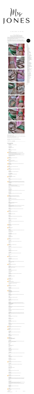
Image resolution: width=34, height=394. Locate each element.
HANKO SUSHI (28, 67)
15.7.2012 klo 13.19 (10, 321)
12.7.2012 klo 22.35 (10, 187)
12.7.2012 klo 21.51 (10, 161)
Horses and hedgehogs (29, 72)
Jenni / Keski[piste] (10, 173)
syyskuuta (28, 49)
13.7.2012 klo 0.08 (10, 209)
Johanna (9, 278)
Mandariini (9, 381)
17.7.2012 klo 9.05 (10, 354)
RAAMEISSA (28, 61)
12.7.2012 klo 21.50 (10, 158)
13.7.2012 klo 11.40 (10, 225)
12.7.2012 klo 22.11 (10, 179)
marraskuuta (28, 48)
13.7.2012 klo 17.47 (10, 259)
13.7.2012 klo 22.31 (10, 283)
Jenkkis (9, 210)
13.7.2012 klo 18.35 (10, 262)
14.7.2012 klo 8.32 (10, 292)
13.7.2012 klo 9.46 (10, 222)
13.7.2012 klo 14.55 (10, 254)
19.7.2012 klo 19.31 (10, 373)
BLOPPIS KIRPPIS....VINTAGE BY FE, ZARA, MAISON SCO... (29, 57)
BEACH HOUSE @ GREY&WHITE (29, 58)
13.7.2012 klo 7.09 (10, 214)
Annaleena (9, 358)
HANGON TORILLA (28, 68)
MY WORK (20, 31)
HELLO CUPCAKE (28, 74)
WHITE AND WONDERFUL (29, 52)
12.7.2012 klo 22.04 (10, 169)
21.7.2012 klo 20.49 (10, 389)
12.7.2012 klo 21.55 (10, 164)
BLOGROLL (22, 31)
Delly (7, 39)
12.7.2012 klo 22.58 (10, 200)
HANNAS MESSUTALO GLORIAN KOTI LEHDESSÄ (29, 71)
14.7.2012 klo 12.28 (10, 307)
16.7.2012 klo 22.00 (10, 342)
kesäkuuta (28, 79)
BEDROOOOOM (28, 70)
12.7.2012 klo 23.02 (10, 203)
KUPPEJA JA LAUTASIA (28, 56)
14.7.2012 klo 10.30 (10, 304)
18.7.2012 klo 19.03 (10, 368)
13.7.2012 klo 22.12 (10, 279)
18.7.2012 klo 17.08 (10, 365)
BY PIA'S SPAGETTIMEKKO (29, 77)
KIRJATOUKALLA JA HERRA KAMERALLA (29, 69)
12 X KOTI (18, 31)
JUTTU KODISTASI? (15, 31)
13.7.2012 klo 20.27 (10, 271)
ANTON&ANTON (28, 51)
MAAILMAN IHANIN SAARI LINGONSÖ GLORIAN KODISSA (29, 65)
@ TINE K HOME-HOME (28, 76)
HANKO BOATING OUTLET (29, 64)
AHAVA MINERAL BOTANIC (29, 54)
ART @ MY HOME (28, 60)
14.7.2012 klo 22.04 (10, 316)
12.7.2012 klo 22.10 (10, 174)
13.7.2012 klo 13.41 (10, 248)
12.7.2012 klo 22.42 (10, 191)
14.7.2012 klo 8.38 (10, 295)
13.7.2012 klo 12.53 (10, 234)
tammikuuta (28, 82)
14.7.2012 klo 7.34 (10, 288)
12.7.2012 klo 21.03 (10, 145)
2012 (27, 47)
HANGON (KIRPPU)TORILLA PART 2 (29, 66)
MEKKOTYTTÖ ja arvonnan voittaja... (29, 53)
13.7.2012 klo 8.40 (10, 219)
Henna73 (9, 320)
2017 (27, 44)
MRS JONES (13, 31)
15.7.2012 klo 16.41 (10, 324)
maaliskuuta (28, 81)
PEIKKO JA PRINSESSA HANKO (29, 62)
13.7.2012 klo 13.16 (10, 239)
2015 (27, 45)
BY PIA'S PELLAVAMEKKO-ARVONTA (29, 59)
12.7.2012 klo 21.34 (10, 150)
